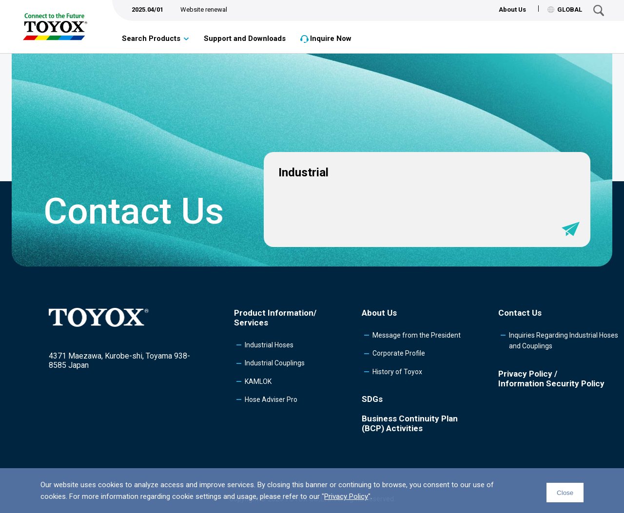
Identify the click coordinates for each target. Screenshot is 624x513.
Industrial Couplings (275, 363)
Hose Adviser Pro (271, 399)
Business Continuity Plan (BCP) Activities (410, 423)
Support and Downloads (245, 38)
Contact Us (520, 313)
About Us (512, 9)
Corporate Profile (398, 353)
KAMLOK (258, 381)
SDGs (372, 399)
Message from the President (416, 335)
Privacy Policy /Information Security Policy (551, 378)
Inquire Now (330, 38)
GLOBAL (564, 9)
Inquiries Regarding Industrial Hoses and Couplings (563, 340)
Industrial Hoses (269, 345)
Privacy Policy (346, 496)
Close (565, 492)
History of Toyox (397, 372)
